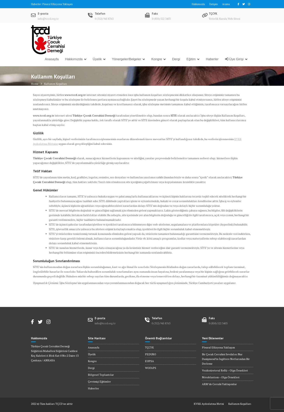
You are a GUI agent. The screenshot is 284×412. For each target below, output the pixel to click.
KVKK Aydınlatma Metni (209, 404)
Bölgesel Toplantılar (101, 375)
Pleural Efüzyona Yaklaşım (57, 4)
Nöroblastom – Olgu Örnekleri (220, 377)
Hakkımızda (198, 4)
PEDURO (150, 354)
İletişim (213, 4)
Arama (226, 4)
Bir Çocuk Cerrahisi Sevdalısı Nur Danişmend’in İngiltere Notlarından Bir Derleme (226, 358)
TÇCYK (149, 347)
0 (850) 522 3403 (161, 18)
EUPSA (149, 361)
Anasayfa (52, 59)
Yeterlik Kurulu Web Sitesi (224, 18)
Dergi (176, 59)
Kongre (156, 59)
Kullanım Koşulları (239, 404)
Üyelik (97, 59)
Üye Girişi (234, 59)
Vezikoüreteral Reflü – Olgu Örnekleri (225, 370)
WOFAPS (150, 368)
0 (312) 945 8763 (104, 18)
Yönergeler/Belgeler (126, 59)
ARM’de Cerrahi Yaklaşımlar (219, 384)
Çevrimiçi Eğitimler (99, 381)
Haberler (212, 59)
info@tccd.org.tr (48, 18)
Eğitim (191, 59)
